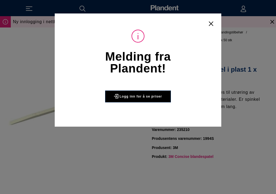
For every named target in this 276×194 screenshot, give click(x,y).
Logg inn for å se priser (138, 96)
